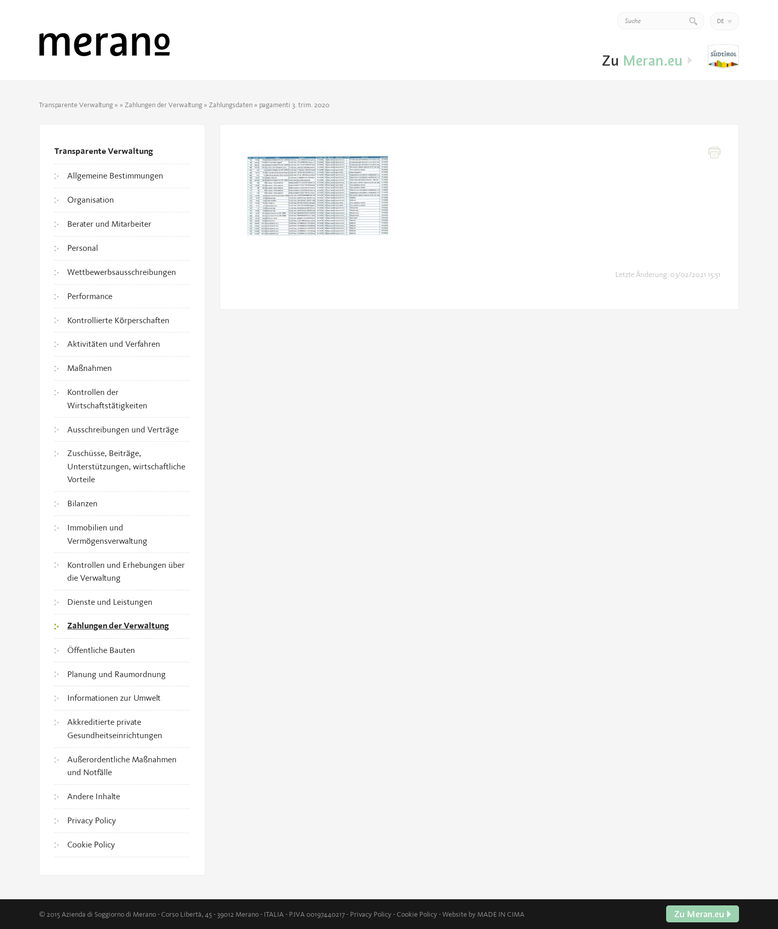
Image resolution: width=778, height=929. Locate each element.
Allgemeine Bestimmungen (115, 175)
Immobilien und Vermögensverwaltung (107, 534)
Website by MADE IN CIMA (483, 914)
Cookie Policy (91, 844)
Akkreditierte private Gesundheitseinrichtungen (114, 728)
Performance (89, 296)
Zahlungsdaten (230, 105)
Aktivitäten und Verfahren (113, 344)
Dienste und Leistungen (109, 602)
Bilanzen (82, 503)
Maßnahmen (89, 368)
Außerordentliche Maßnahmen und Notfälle (122, 766)
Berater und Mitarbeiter (109, 224)
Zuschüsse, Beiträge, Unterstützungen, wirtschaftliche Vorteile (126, 466)
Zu (723, 57)
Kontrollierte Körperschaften (118, 320)
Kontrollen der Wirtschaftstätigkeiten (107, 398)
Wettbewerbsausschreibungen (121, 272)
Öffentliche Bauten (101, 650)
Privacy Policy (91, 820)
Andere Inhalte (93, 796)
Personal (82, 248)
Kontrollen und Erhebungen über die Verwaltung (126, 571)
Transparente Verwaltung (76, 105)
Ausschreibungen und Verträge (123, 429)
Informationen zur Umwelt (114, 698)
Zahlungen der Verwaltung (163, 105)
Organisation (90, 199)
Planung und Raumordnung (116, 674)
